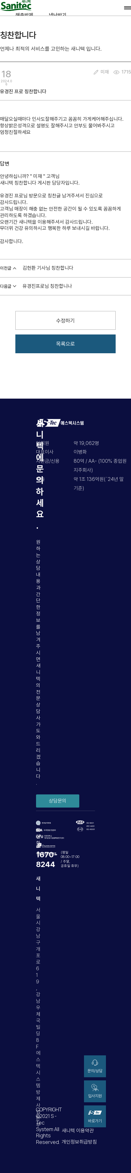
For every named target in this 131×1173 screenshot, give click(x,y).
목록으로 (65, 344)
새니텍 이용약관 (78, 1131)
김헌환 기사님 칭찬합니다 (48, 268)
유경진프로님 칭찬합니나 (47, 286)
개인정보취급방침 (79, 1142)
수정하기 (65, 321)
